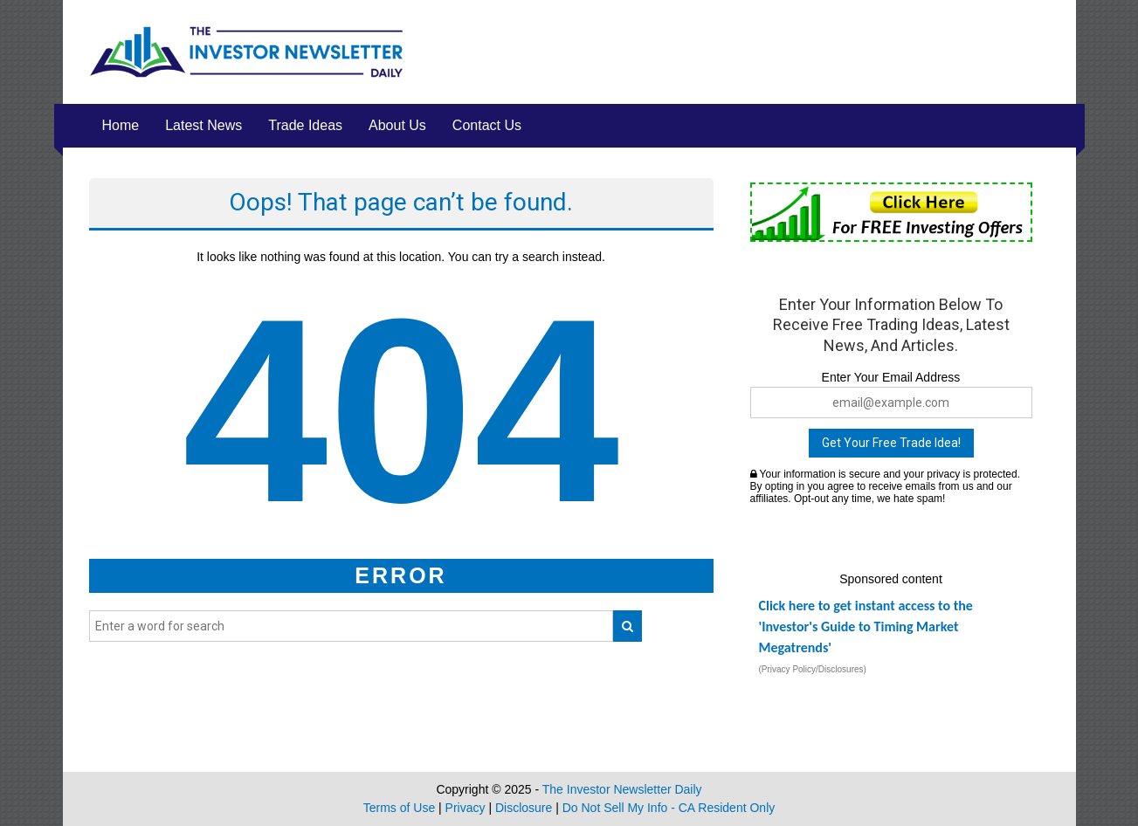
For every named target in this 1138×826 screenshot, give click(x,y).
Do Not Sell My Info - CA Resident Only (669, 808)
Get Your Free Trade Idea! (891, 443)
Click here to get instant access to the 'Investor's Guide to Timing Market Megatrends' (866, 626)
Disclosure (523, 808)
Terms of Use (399, 808)
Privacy (465, 808)
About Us (397, 125)
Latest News (203, 125)
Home (121, 125)
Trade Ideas (305, 125)
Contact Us (486, 125)
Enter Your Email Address (891, 377)
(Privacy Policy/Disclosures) (812, 669)
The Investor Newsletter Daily (622, 789)
